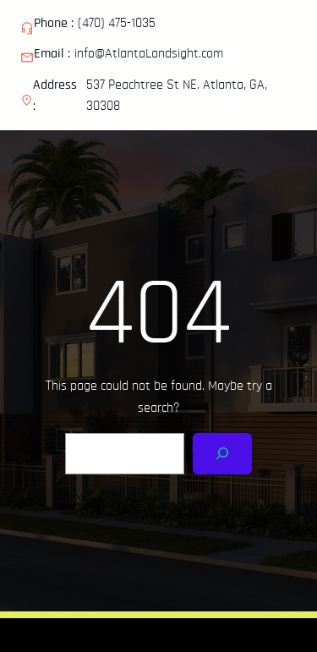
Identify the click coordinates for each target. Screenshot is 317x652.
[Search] (223, 453)
